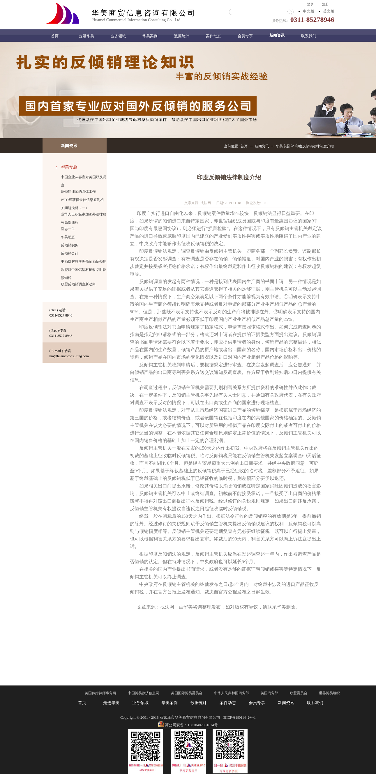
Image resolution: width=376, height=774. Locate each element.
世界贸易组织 (329, 693)
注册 (325, 4)
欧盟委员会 (298, 693)
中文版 (308, 11)
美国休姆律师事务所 (100, 693)
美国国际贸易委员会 (186, 693)
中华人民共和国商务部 (231, 693)
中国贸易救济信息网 (143, 693)
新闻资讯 (262, 146)
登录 (310, 4)
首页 (55, 36)
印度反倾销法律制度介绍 (314, 146)
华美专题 (283, 146)
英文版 (328, 11)
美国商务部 (269, 693)
